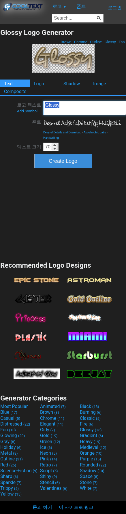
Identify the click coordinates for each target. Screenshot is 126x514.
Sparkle (10, 482)
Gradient (91, 435)
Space (89, 476)
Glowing (12, 435)
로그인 (115, 7)
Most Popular (14, 406)
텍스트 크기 (29, 147)
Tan (122, 42)
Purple (90, 459)
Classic (90, 418)
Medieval (93, 447)
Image (99, 83)
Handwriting (51, 137)
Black (89, 406)
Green (50, 441)
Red (8, 465)
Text (8, 83)
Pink (48, 459)
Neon (48, 453)
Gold (49, 435)
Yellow (11, 494)
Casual (10, 418)
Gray (7, 441)
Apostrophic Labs (95, 132)
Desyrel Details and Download (62, 132)
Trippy (9, 488)
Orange (91, 453)
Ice (46, 447)
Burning (90, 412)
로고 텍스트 (29, 107)
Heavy (90, 441)
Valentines (53, 488)
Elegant (51, 424)
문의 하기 (42, 507)
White (88, 488)
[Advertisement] (63, 214)
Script (49, 470)
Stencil (50, 482)
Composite (15, 91)
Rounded (93, 465)
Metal (9, 453)
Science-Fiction (18, 470)
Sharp (9, 476)
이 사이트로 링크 (76, 507)
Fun (8, 429)
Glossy (110, 42)
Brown (66, 42)
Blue (8, 412)
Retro (48, 465)
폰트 (36, 122)
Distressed (15, 424)
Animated (53, 406)
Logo (39, 83)
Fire (86, 424)
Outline (96, 42)
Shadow (71, 83)
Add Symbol (27, 111)
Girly (47, 429)
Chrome (80, 42)
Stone (88, 482)
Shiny (48, 476)
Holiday (11, 447)
